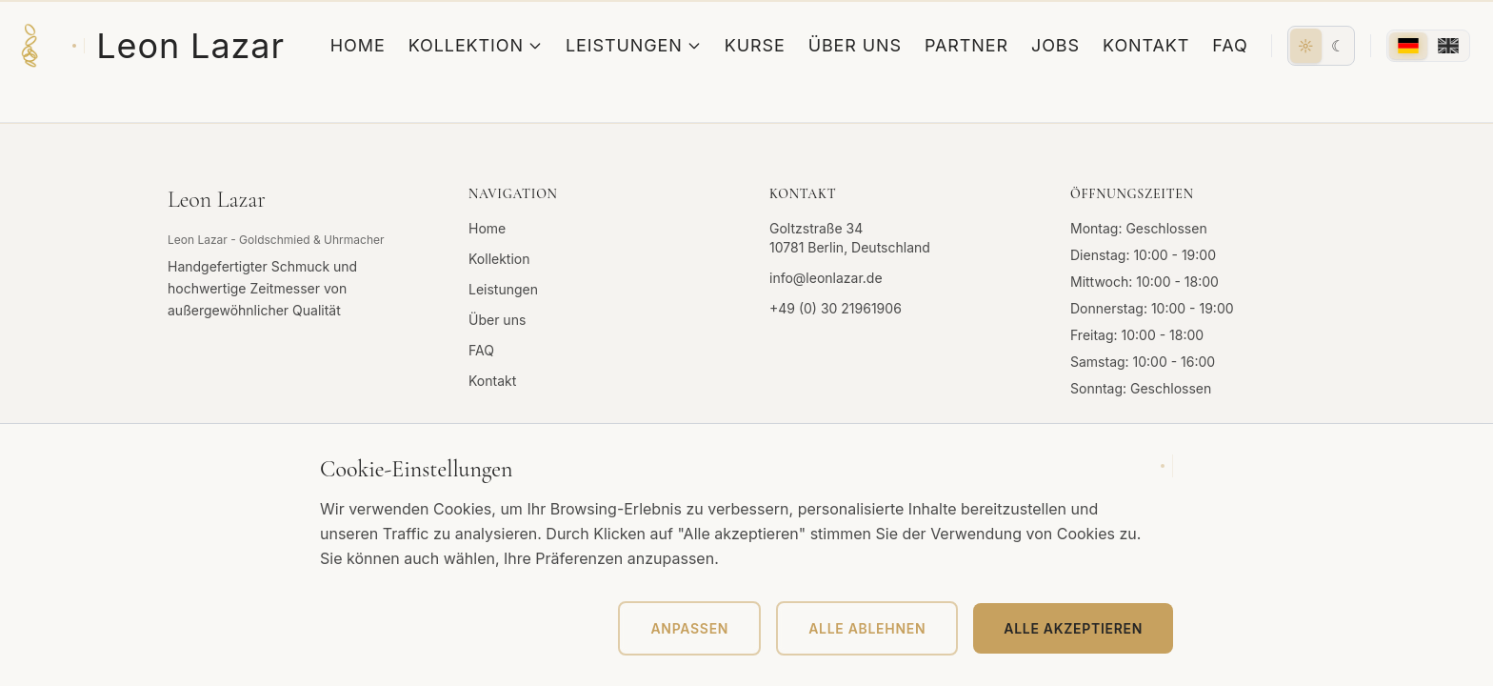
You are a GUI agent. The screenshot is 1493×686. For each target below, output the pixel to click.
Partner (966, 45)
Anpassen (689, 628)
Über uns (855, 45)
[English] (1448, 45)
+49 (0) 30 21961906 (835, 308)
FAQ (1229, 45)
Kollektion (475, 45)
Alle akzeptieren (1073, 628)
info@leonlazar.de (826, 278)
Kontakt (1146, 45)
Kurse (755, 45)
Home (358, 45)
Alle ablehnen (867, 628)
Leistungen (634, 45)
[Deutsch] (1408, 45)
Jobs (1055, 45)
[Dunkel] (1338, 46)
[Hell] (1306, 46)
